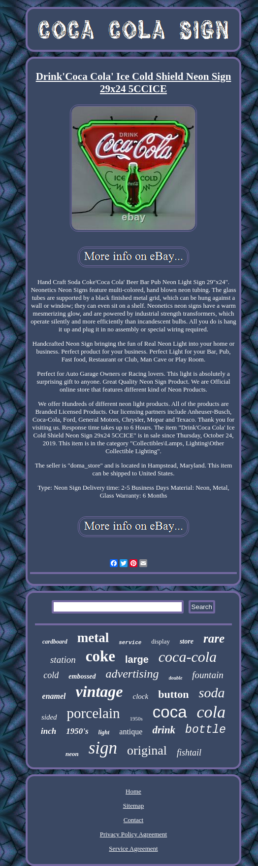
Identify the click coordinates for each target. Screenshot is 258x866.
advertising (132, 673)
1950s (136, 719)
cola (211, 712)
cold (51, 675)
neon (72, 754)
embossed (82, 676)
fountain (207, 675)
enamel (54, 696)
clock (141, 696)
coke (100, 656)
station (63, 659)
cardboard (54, 641)
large (137, 659)
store (187, 641)
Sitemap (133, 805)
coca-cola (188, 657)
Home (133, 791)
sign (103, 748)
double (176, 678)
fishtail (189, 753)
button (173, 694)
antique (130, 731)
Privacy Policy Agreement (133, 834)
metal (93, 637)
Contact (133, 820)
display (160, 641)
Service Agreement (133, 848)
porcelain (93, 713)
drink (163, 730)
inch (48, 731)
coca (170, 712)
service (130, 643)
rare (214, 638)
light (104, 732)
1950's (77, 731)
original (147, 750)
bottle (205, 729)
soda (212, 692)
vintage (99, 691)
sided (49, 717)
